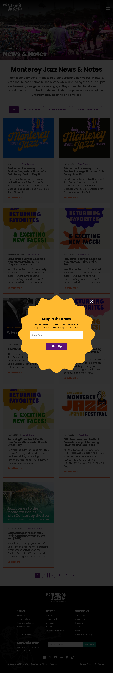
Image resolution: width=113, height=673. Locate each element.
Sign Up (56, 346)
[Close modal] (91, 302)
